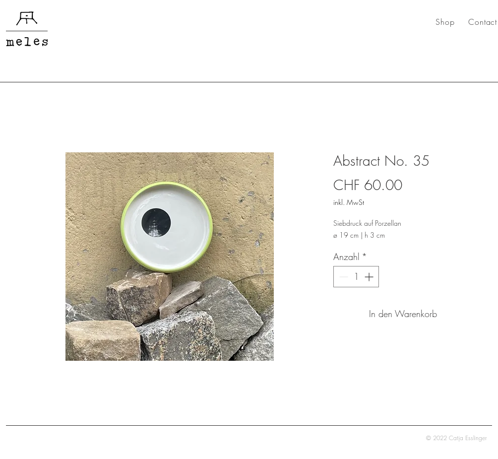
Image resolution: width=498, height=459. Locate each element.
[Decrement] (342, 276)
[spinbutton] (356, 276)
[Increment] (369, 276)
